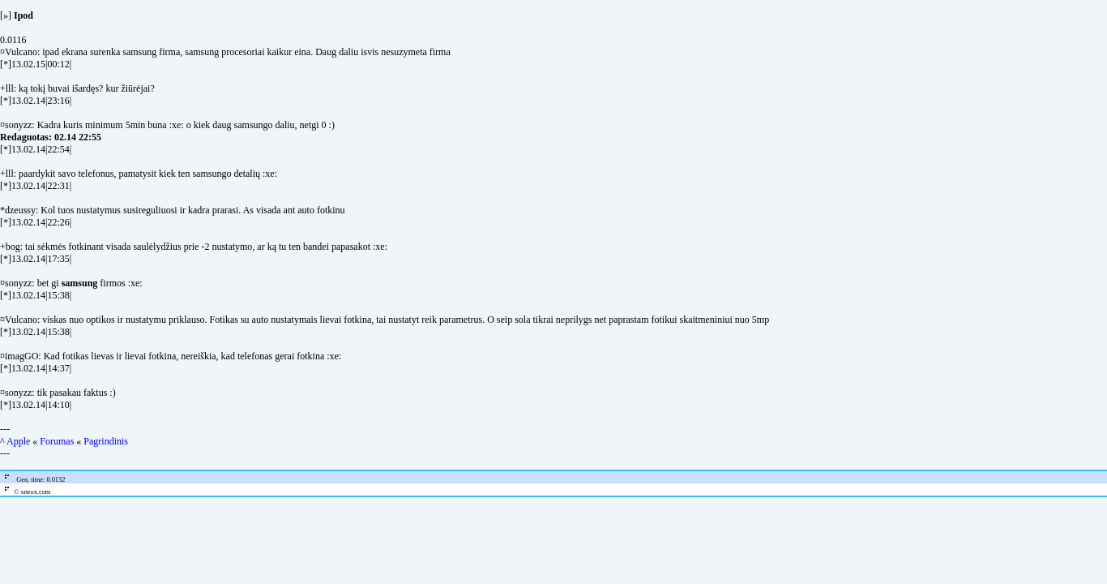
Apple (18, 441)
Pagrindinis (105, 441)
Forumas (57, 441)
